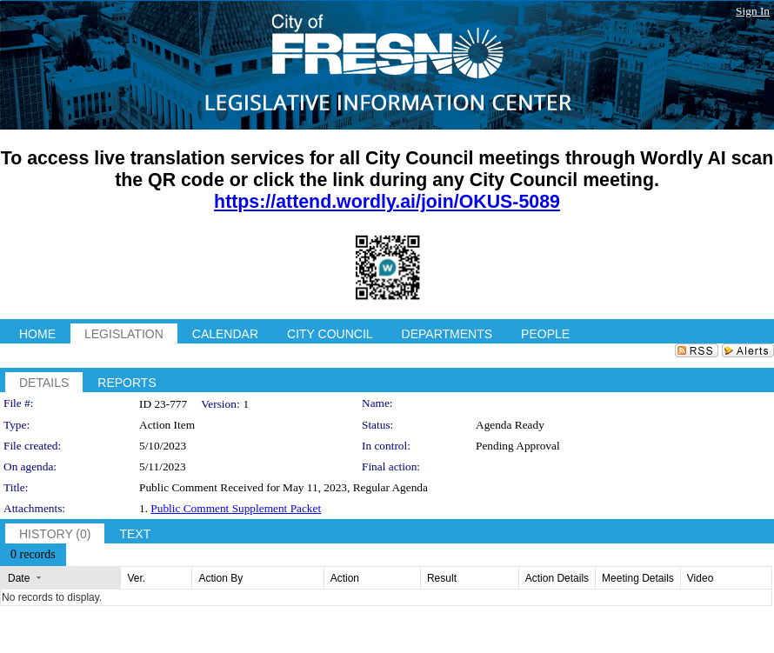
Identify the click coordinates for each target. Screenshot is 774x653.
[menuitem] (33, 554)
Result (442, 578)
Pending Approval (518, 445)
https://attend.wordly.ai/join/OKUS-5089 (387, 201)
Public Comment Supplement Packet (235, 508)
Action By (220, 578)
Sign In (753, 10)
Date (19, 578)
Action (344, 578)
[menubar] (33, 554)
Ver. (136, 578)
